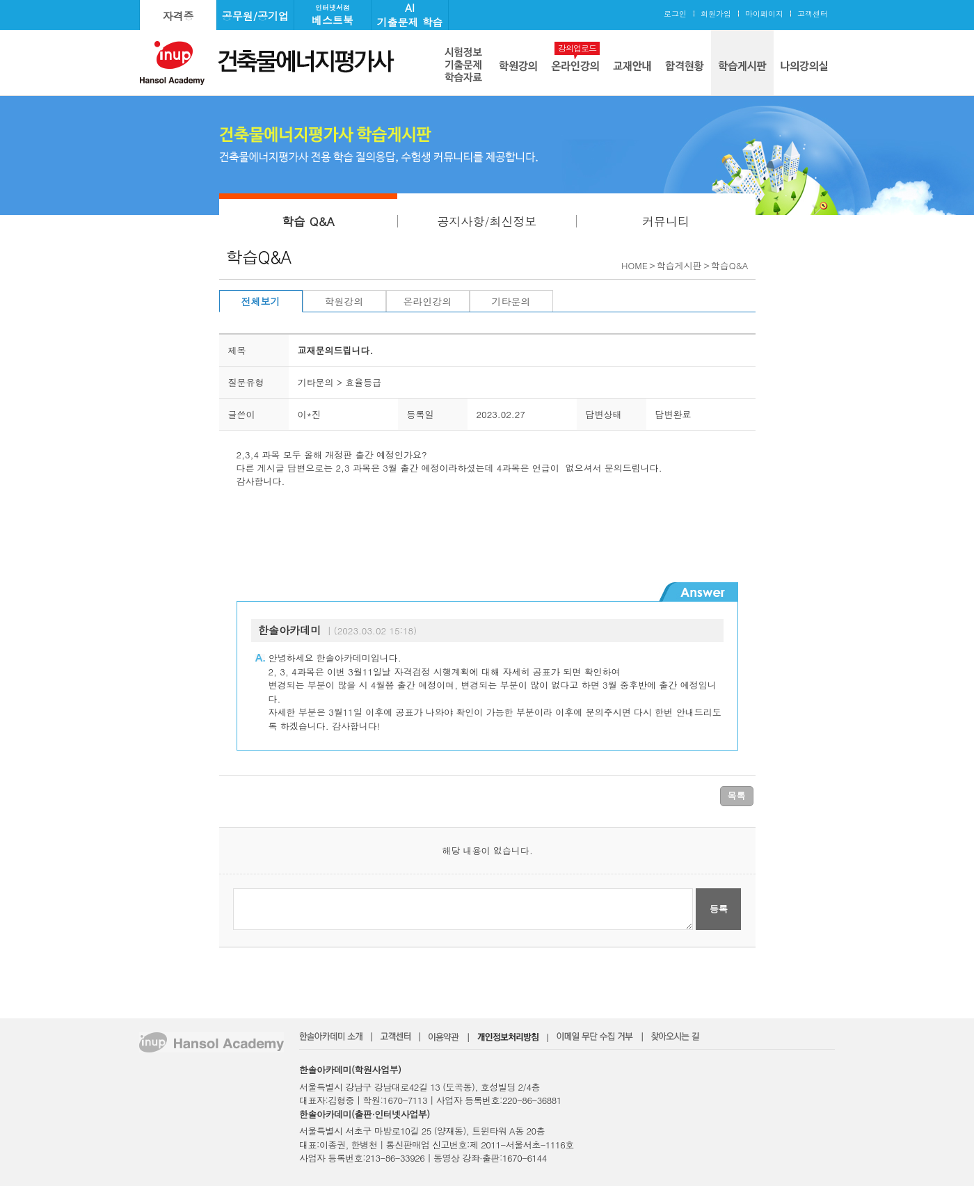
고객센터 (812, 13)
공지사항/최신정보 (486, 221)
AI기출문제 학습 (409, 14)
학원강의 (344, 301)
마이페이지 (764, 13)
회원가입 (716, 13)
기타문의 (511, 301)
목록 (737, 795)
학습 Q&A (308, 221)
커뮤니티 (665, 221)
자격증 (178, 15)
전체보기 (260, 301)
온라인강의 (428, 301)
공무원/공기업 (255, 15)
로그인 (675, 13)
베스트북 (332, 15)
